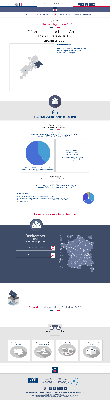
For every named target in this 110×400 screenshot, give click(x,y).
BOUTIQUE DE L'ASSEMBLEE (32, 392)
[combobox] (35, 248)
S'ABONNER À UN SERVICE (60, 392)
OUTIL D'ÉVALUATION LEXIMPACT (75, 392)
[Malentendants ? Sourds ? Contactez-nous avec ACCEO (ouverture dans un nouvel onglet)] (44, 388)
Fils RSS (67, 395)
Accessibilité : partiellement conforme (47, 395)
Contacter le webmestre (60, 395)
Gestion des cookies (74, 395)
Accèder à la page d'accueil (55, 8)
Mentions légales (35, 395)
